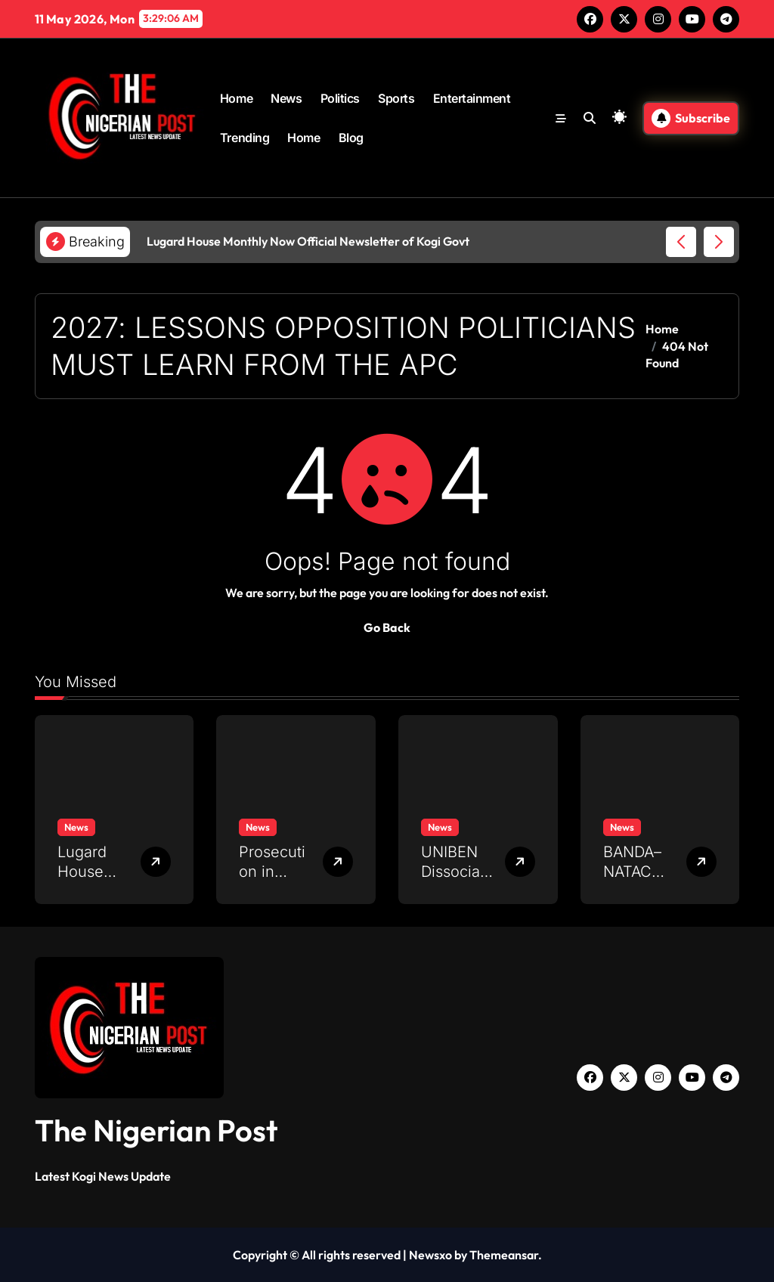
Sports (396, 98)
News (286, 98)
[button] (719, 242)
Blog (351, 137)
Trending (244, 137)
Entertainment (472, 98)
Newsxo (430, 1254)
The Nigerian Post (156, 1130)
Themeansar (503, 1254)
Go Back (387, 627)
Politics (340, 98)
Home (236, 98)
